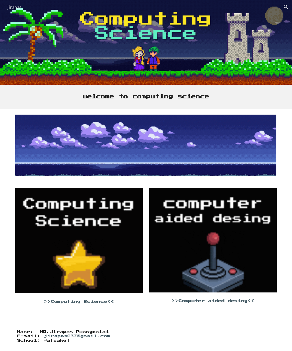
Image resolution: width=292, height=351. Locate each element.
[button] (286, 7)
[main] (146, 97)
